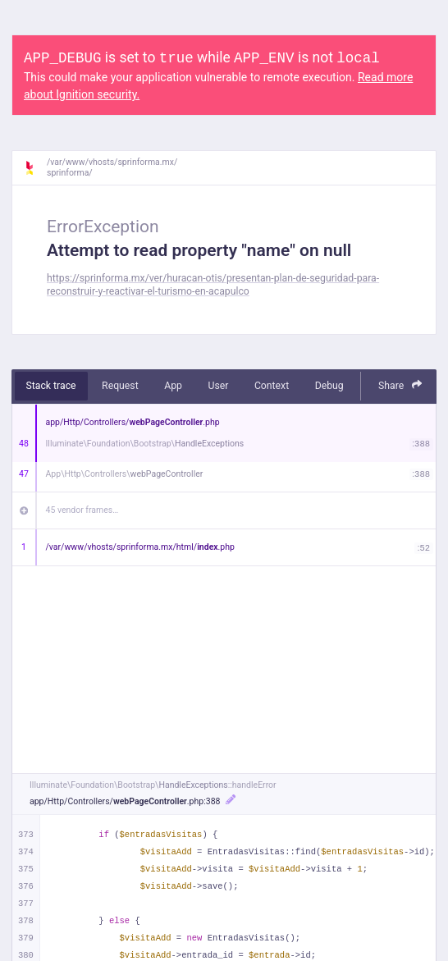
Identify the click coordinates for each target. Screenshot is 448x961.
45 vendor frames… (82, 510)
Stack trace (51, 385)
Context (271, 385)
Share (400, 385)
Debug (329, 385)
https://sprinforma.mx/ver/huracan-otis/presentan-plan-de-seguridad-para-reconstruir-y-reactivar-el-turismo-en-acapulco (213, 284)
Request (120, 385)
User (218, 385)
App (173, 385)
